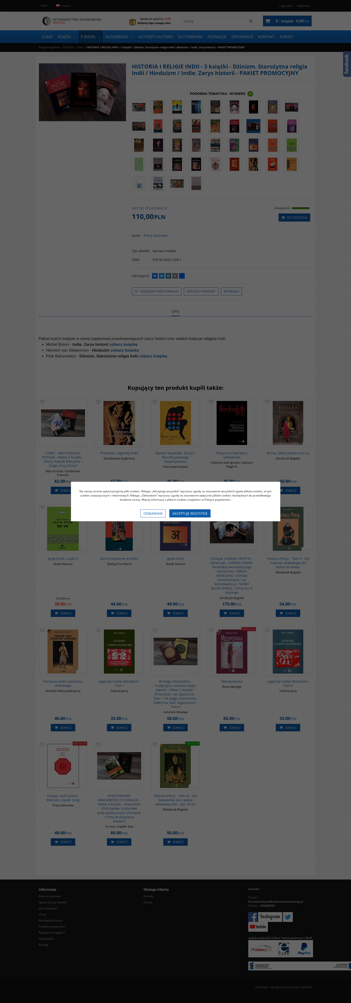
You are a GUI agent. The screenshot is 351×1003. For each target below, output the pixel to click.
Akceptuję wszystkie (190, 513)
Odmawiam (153, 513)
